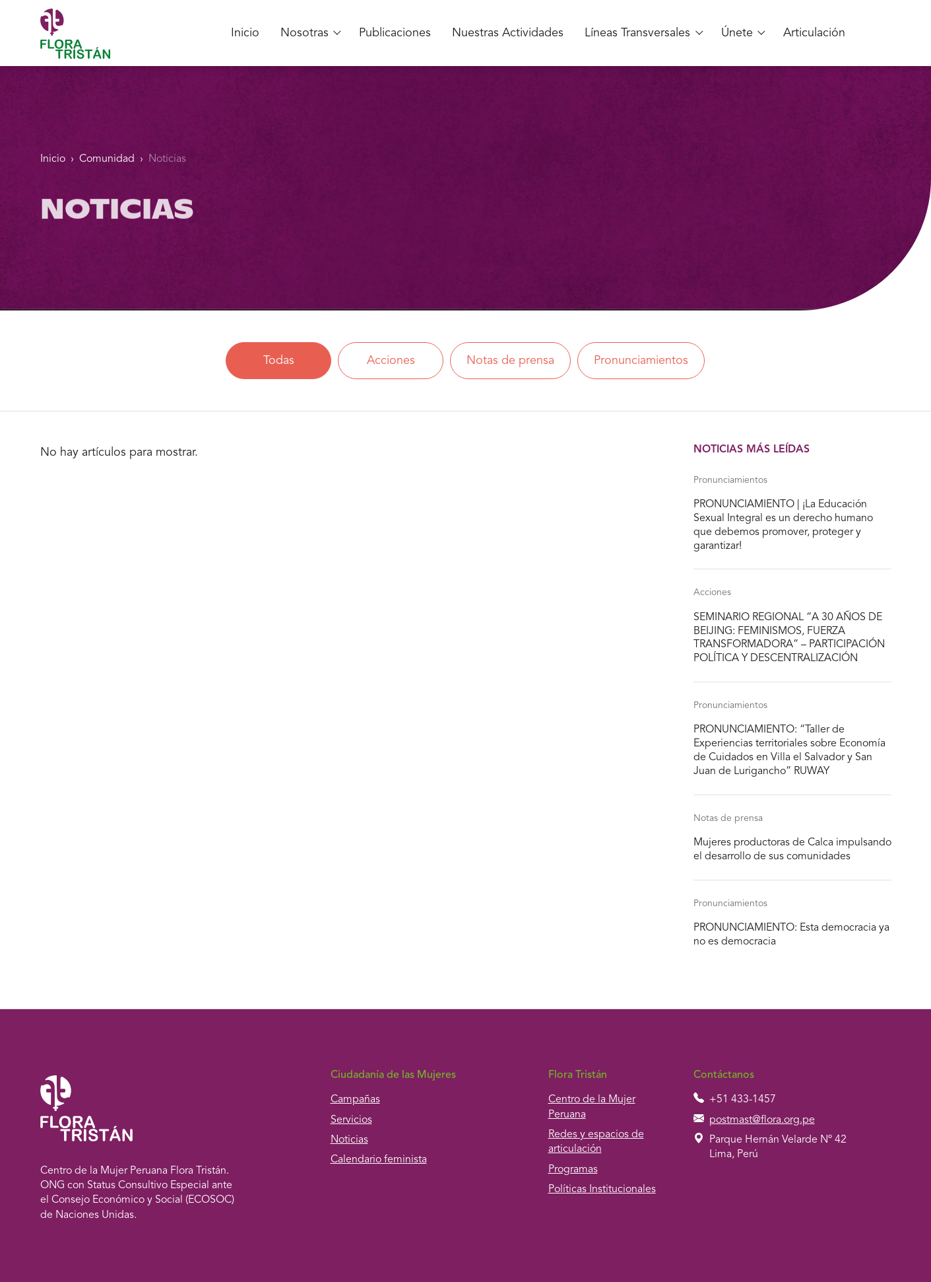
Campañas (355, 1099)
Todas (278, 361)
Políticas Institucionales (602, 1189)
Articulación (814, 33)
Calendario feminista (379, 1160)
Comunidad (107, 159)
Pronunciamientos (641, 361)
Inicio (245, 33)
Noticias (167, 159)
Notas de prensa (510, 361)
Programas (573, 1169)
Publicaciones (395, 33)
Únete (737, 33)
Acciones (391, 361)
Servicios (351, 1120)
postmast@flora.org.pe (762, 1120)
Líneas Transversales (637, 33)
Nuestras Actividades (507, 33)
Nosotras (304, 33)
